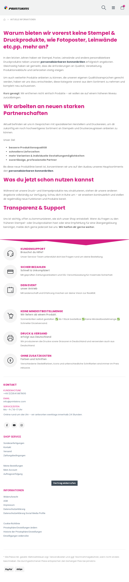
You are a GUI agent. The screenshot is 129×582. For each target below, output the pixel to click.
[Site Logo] (16, 7)
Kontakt (7, 447)
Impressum (9, 505)
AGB (5, 501)
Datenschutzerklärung (14, 509)
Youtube (14, 425)
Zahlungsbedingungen (14, 455)
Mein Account (10, 470)
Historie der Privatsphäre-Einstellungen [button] (22, 531)
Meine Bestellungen (13, 465)
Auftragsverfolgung (12, 474)
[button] (104, 7)
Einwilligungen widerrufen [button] (16, 536)
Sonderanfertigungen (13, 443)
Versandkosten (57, 556)
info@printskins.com (14, 401)
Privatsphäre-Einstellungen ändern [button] (20, 527)
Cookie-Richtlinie (11, 523)
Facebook (7, 425)
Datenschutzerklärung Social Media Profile (24, 513)
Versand (7, 451)
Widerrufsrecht (10, 496)
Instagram (22, 425)
